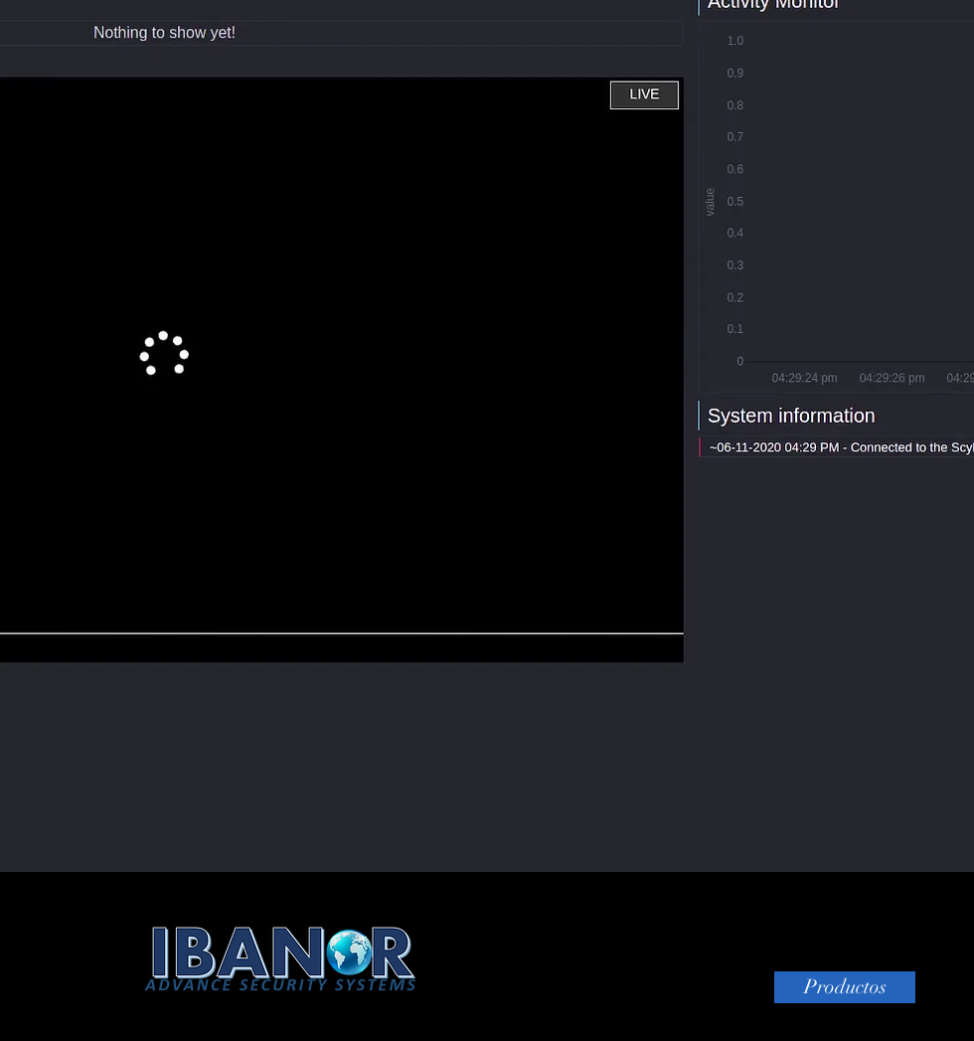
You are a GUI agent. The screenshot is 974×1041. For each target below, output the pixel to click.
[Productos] (844, 987)
